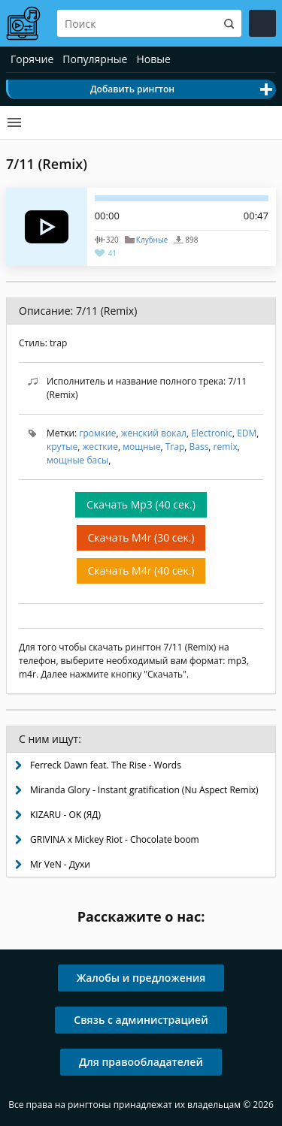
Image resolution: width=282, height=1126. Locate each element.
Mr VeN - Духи (60, 864)
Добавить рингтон (132, 89)
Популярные (94, 59)
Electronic (211, 433)
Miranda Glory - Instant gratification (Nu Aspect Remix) (144, 789)
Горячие (32, 59)
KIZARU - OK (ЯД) (65, 814)
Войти (262, 23)
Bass (199, 446)
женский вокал (153, 433)
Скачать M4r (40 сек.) (141, 570)
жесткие (100, 446)
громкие (97, 433)
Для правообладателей (141, 1062)
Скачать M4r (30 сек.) (141, 537)
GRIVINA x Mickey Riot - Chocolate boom (114, 839)
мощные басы (77, 460)
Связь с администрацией (141, 1020)
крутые (62, 446)
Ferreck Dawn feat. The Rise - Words (105, 765)
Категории (14, 122)
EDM (246, 433)
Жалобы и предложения (141, 978)
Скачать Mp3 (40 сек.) (141, 504)
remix (226, 446)
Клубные (152, 239)
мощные (141, 446)
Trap (175, 446)
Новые (153, 59)
